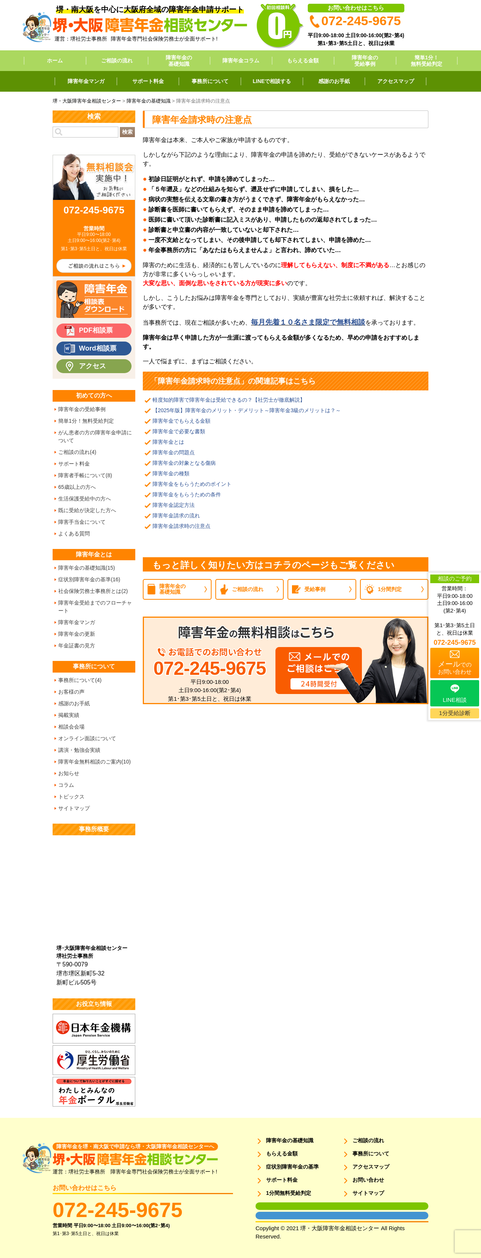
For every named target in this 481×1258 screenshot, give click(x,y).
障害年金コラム (240, 60)
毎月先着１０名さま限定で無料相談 (308, 322)
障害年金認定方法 (174, 505)
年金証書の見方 (76, 646)
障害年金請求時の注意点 (181, 526)
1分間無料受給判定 (288, 1193)
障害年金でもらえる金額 (181, 421)
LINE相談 (454, 700)
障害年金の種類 (171, 473)
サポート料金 (148, 81)
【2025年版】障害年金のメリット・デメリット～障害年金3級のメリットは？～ (247, 410)
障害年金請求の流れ (176, 516)
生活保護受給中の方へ (84, 499)
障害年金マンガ (86, 81)
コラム (66, 785)
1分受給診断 (454, 713)
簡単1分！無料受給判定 (426, 60)
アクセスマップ (395, 81)
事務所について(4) (79, 680)
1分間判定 (390, 589)
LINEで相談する (272, 81)
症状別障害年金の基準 (292, 1167)
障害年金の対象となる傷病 (184, 463)
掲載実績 (68, 715)
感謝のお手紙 (334, 81)
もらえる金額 (303, 60)
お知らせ (68, 773)
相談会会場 (71, 727)
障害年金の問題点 (174, 452)
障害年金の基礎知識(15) (86, 568)
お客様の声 (71, 692)
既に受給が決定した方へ (87, 510)
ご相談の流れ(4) (77, 452)
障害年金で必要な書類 (179, 431)
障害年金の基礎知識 (179, 60)
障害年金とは (168, 442)
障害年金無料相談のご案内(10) (94, 762)
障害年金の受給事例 (365, 60)
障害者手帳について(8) (85, 475)
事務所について (210, 81)
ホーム (55, 60)
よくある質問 (74, 534)
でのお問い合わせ (455, 667)
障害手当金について (82, 522)
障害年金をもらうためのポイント (192, 484)
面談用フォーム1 (271, 1206)
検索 (127, 132)
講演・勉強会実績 (79, 750)
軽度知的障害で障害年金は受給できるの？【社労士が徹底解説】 (229, 400)
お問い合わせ (368, 1180)
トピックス (71, 797)
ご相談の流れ (117, 60)
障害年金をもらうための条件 (187, 494)
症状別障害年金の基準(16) (89, 579)
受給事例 (314, 589)
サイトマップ (74, 808)
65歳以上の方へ (77, 487)
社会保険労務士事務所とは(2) (93, 591)
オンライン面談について (87, 738)
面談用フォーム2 (271, 1215)
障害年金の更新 (76, 634)
